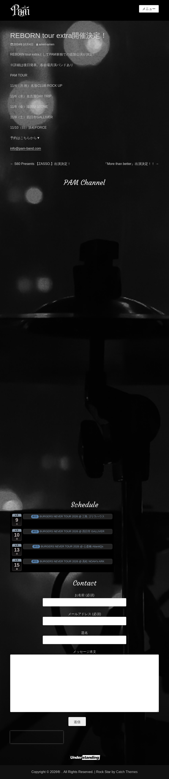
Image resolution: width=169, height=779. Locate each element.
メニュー (149, 9)
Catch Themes (127, 772)
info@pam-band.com (25, 148)
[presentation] (36, 737)
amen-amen (46, 44)
